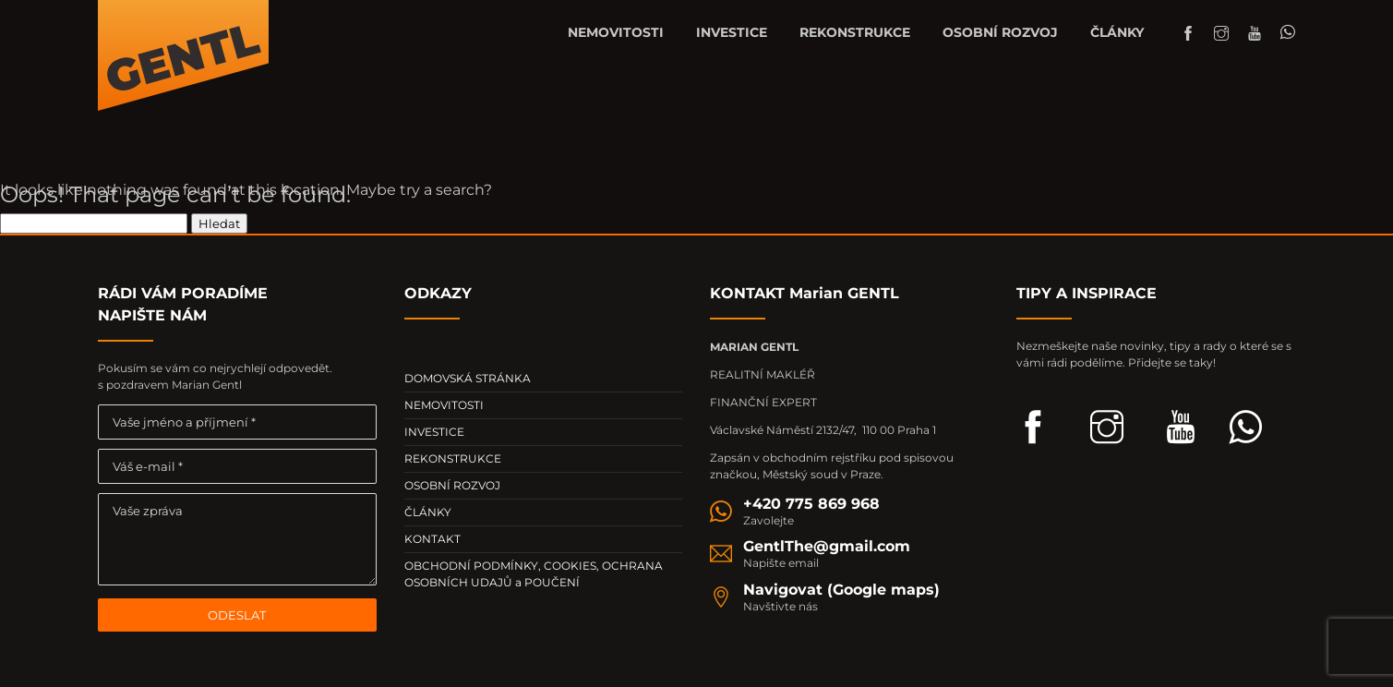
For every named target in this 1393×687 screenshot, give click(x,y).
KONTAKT (432, 539)
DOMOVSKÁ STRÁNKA (467, 378)
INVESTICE (731, 32)
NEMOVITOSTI (616, 32)
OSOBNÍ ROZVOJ (1000, 32)
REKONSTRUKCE (854, 32)
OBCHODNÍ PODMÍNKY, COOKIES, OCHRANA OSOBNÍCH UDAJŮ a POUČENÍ (533, 574)
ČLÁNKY (1117, 32)
